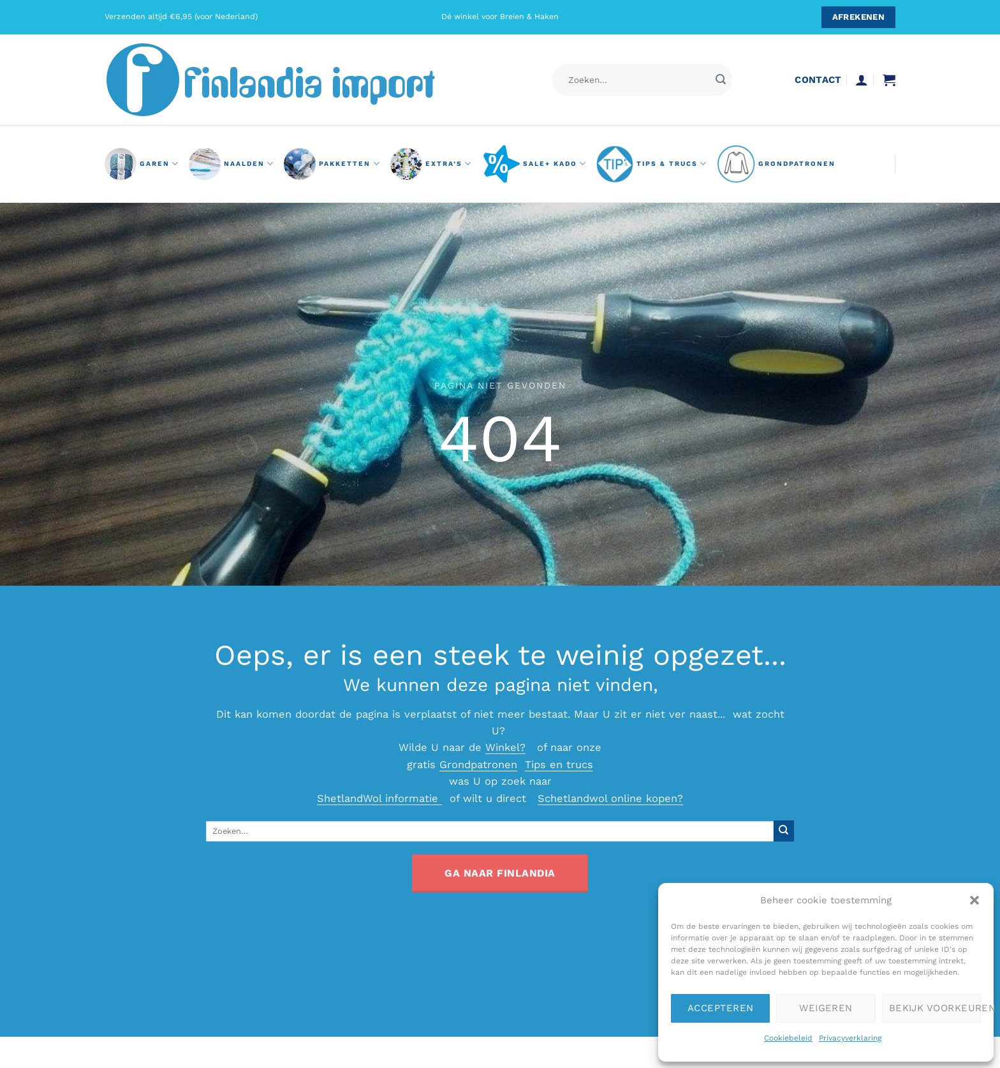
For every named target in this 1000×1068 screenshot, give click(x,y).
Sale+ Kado (534, 164)
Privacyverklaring (850, 1038)
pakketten (332, 164)
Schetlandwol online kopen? (610, 798)
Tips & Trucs (651, 163)
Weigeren (826, 1008)
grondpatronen (776, 164)
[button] (974, 900)
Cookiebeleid (788, 1038)
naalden (231, 164)
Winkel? (505, 747)
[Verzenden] (720, 80)
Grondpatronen (478, 765)
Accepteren (721, 1008)
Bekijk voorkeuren (935, 1008)
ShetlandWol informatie (379, 798)
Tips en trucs (559, 765)
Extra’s (431, 164)
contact (818, 79)
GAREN (142, 164)
